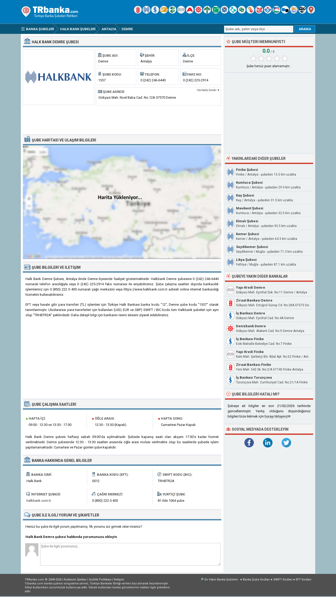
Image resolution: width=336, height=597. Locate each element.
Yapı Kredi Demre (250, 287)
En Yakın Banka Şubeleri (221, 579)
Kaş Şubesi (245, 195)
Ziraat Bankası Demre (254, 300)
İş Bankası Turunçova (254, 377)
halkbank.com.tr (39, 501)
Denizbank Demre (251, 326)
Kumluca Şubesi (249, 182)
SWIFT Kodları (282, 579)
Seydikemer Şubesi (252, 247)
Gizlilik (100, 579)
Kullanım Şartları (75, 579)
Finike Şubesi (247, 170)
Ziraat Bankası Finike (253, 365)
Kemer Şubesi (247, 234)
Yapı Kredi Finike (250, 352)
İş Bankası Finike (250, 339)
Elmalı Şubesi (247, 221)
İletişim (119, 579)
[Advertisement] (122, 119)
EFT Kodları (303, 579)
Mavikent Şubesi (249, 208)
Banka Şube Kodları (256, 579)
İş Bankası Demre (250, 313)
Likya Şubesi (246, 260)
